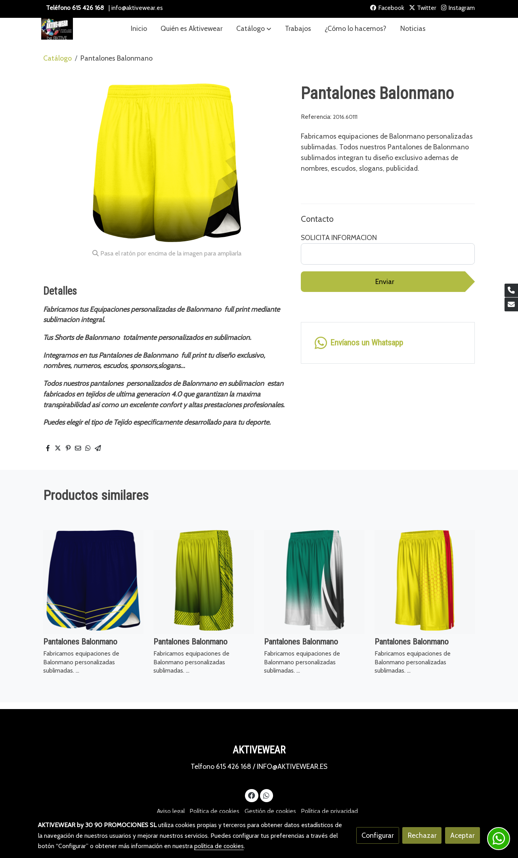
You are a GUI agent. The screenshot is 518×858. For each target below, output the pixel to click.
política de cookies (219, 846)
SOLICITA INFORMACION (339, 237)
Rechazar (422, 835)
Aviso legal (171, 811)
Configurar (377, 835)
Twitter (422, 7)
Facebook (387, 7)
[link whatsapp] (388, 343)
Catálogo (57, 58)
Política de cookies (214, 811)
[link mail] (511, 304)
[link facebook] (252, 795)
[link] (57, 29)
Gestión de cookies (270, 811)
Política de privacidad (329, 811)
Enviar (384, 281)
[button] (253, 29)
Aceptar (462, 835)
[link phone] (511, 290)
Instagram (458, 7)
